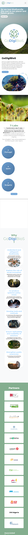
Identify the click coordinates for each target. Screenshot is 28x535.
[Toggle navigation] (25, 3)
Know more (4, 16)
